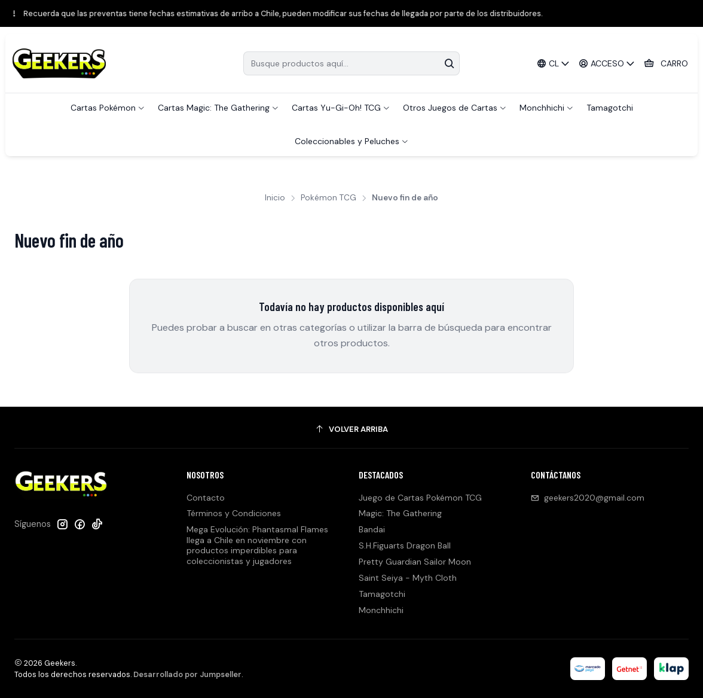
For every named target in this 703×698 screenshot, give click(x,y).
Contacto (206, 497)
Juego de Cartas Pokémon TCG (420, 497)
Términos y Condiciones (234, 513)
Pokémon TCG (328, 198)
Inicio (275, 198)
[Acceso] (607, 63)
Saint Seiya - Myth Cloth (408, 577)
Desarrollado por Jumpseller (187, 674)
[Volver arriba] (351, 429)
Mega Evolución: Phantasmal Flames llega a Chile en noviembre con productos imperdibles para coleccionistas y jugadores (257, 545)
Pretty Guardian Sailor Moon (415, 561)
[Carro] (665, 63)
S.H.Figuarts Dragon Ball (405, 545)
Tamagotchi (382, 594)
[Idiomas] (553, 63)
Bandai (372, 529)
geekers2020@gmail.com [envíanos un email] (587, 497)
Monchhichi (381, 610)
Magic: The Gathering (400, 513)
